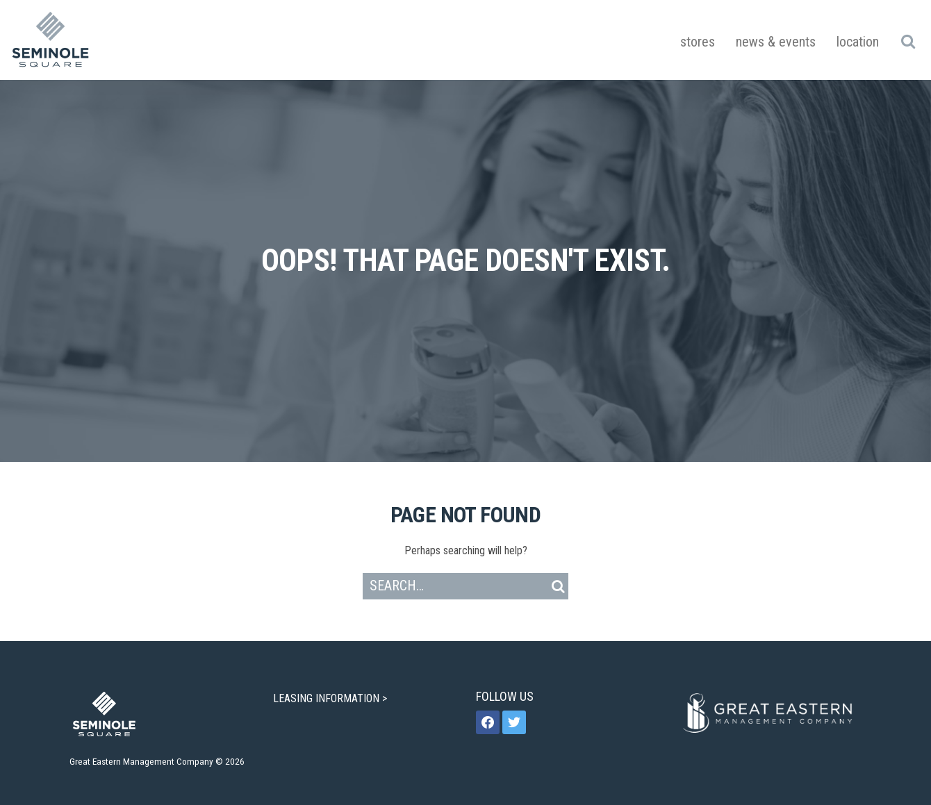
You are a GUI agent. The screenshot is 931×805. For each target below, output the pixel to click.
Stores (697, 41)
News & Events (776, 41)
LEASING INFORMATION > (331, 698)
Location (858, 41)
